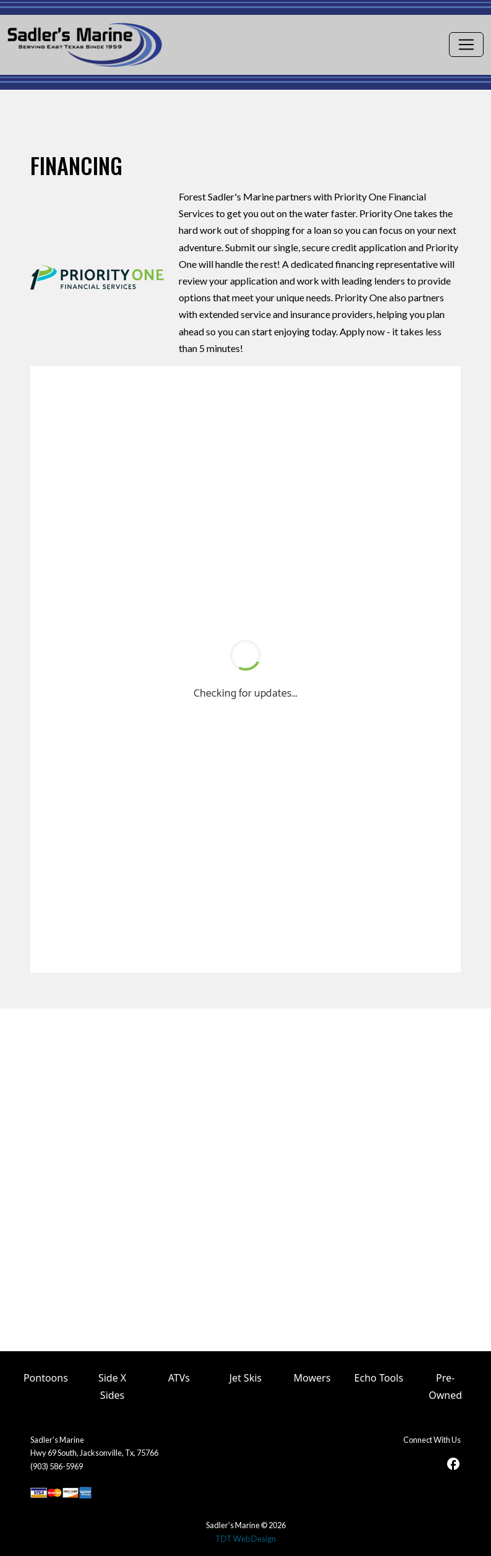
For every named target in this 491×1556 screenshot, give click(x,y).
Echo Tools (378, 1378)
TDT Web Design (245, 1539)
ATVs (179, 1378)
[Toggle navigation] (466, 44)
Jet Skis (245, 1378)
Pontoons (45, 1378)
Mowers (312, 1378)
